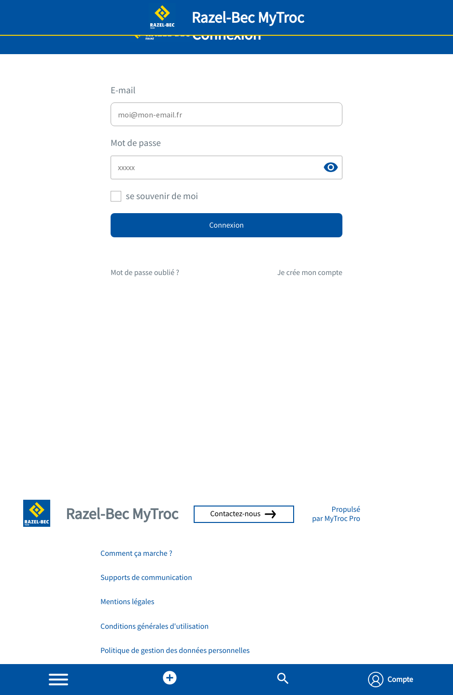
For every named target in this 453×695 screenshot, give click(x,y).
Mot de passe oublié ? (145, 272)
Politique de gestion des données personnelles (175, 650)
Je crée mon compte (309, 272)
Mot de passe (136, 143)
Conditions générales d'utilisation (154, 626)
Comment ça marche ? (136, 553)
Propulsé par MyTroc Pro (336, 514)
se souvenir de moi (162, 196)
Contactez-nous (244, 514)
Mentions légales (127, 602)
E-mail (123, 90)
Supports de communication (146, 577)
